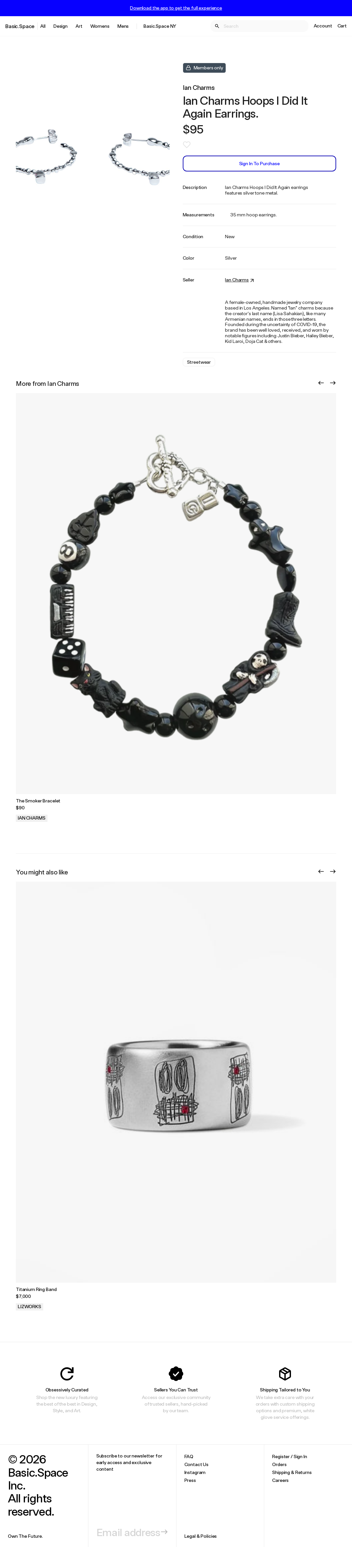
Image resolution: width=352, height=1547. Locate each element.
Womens (100, 26)
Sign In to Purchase (259, 163)
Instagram (195, 1472)
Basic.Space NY (160, 26)
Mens (123, 26)
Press (190, 1480)
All (43, 26)
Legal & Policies (200, 1536)
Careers (280, 1480)
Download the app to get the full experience (176, 8)
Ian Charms (199, 87)
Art (79, 26)
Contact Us (196, 1464)
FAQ (189, 1456)
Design (60, 26)
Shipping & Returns (291, 1472)
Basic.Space (20, 26)
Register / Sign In (289, 1456)
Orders (279, 1464)
